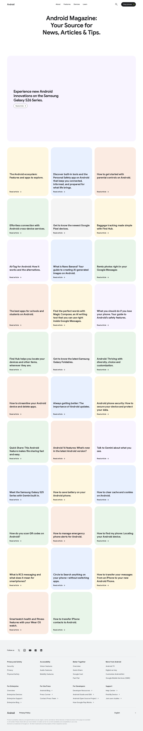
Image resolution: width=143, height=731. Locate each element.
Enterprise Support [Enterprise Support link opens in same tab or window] (14, 698)
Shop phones (129, 4)
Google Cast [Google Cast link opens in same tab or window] (78, 674)
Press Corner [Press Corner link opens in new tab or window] (46, 694)
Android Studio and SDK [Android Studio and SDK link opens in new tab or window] (83, 694)
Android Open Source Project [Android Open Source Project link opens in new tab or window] (86, 698)
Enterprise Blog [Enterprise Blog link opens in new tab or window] (14, 702)
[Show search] (116, 4)
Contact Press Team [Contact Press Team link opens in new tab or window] (49, 698)
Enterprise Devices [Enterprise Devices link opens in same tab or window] (14, 694)
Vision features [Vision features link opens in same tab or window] (46, 666)
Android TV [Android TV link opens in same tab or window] (110, 666)
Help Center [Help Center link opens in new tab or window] (112, 690)
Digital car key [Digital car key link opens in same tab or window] (111, 670)
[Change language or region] (125, 712)
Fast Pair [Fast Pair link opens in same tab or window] (76, 678)
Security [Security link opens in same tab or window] (10, 666)
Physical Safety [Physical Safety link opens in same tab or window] (13, 674)
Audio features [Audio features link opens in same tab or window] (46, 670)
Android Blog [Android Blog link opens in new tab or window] (46, 690)
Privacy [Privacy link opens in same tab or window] (10, 670)
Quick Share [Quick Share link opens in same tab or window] (78, 670)
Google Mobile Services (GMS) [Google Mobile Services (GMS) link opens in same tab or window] (118, 678)
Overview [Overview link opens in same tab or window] (76, 666)
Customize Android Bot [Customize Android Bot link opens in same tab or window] (115, 674)
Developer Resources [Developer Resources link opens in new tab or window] (82, 690)
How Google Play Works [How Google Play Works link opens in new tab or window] (83, 702)
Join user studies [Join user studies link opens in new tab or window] (114, 698)
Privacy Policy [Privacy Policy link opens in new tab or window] (24, 712)
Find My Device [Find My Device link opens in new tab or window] (113, 694)
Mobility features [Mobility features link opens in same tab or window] (47, 674)
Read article (21, 106)
